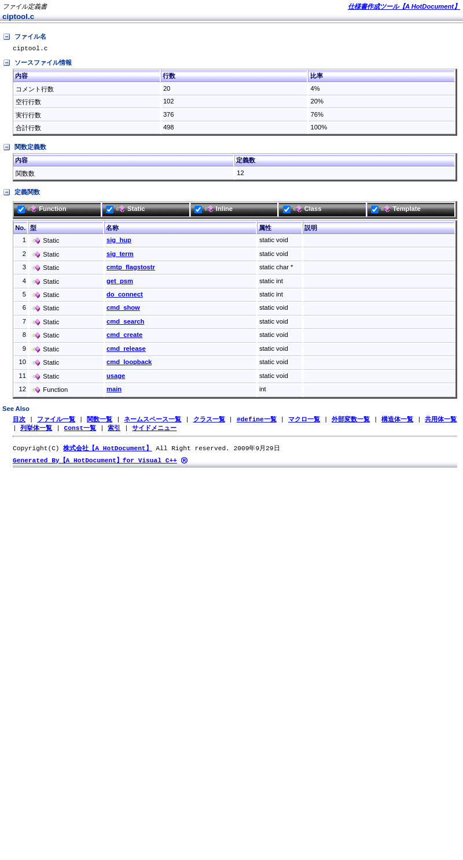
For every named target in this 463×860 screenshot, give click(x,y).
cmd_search (125, 323)
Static (125, 210)
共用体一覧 (441, 421)
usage (115, 377)
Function (41, 210)
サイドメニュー (154, 430)
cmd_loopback (129, 363)
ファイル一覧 (56, 421)
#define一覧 (257, 421)
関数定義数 (24, 149)
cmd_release (126, 350)
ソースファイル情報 (37, 64)
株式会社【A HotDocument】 (107, 451)
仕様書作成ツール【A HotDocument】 (404, 6)
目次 (19, 421)
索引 (114, 430)
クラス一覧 (209, 421)
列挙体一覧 (36, 430)
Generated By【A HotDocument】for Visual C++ (95, 463)
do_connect (124, 295)
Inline (213, 210)
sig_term (120, 255)
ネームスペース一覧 (152, 421)
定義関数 (21, 194)
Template (395, 210)
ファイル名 (24, 37)
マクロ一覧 (304, 421)
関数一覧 (99, 421)
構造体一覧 (397, 421)
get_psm (119, 282)
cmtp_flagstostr (130, 268)
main (114, 390)
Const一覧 (80, 430)
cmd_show (123, 309)
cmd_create (124, 336)
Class (302, 210)
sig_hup (118, 241)
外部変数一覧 (351, 421)
